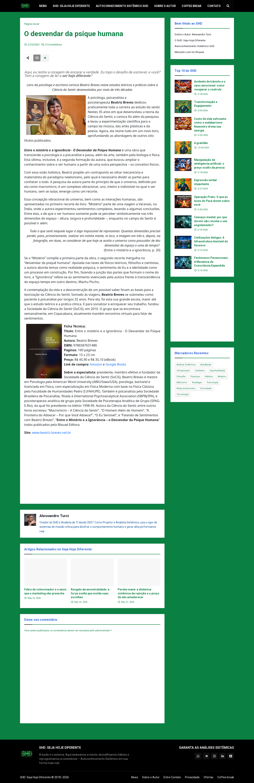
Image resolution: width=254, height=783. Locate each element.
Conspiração (183, 370)
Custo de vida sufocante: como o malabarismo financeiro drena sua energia (210, 124)
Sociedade (206, 388)
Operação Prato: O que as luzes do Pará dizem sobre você (212, 200)
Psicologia (212, 382)
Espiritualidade (217, 370)
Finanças (195, 376)
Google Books (116, 364)
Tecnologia (183, 394)
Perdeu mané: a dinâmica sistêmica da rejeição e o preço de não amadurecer (138, 593)
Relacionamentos (186, 388)
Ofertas (208, 777)
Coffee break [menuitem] (191, 6)
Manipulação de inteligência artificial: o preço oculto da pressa (209, 163)
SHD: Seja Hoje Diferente (35, 777)
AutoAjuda (205, 364)
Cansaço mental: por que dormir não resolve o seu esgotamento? (210, 221)
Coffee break (225, 777)
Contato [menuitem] (214, 6)
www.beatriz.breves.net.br (51, 432)
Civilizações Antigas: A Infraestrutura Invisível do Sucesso (211, 241)
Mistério (222, 376)
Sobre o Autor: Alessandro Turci (193, 34)
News (134, 777)
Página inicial (31, 23)
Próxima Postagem (152, 731)
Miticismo (182, 382)
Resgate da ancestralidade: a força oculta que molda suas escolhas (90, 593)
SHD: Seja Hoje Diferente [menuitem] (71, 6)
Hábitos (209, 376)
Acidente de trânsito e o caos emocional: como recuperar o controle (209, 85)
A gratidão (201, 143)
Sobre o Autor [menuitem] (165, 6)
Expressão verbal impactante (205, 182)
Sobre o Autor (151, 777)
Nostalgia (197, 382)
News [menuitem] (43, 6)
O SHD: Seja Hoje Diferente (190, 40)
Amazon (96, 364)
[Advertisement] (92, 471)
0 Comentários (53, 44)
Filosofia (181, 376)
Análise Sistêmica (186, 364)
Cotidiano (200, 370)
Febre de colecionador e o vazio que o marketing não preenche (45, 591)
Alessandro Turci (54, 515)
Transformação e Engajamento (205, 103)
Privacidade (192, 777)
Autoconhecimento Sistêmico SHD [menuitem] (122, 6)
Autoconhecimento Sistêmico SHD (195, 46)
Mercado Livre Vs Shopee (189, 52)
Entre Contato (172, 777)
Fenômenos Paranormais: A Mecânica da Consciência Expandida (211, 261)
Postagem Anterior (32, 731)
